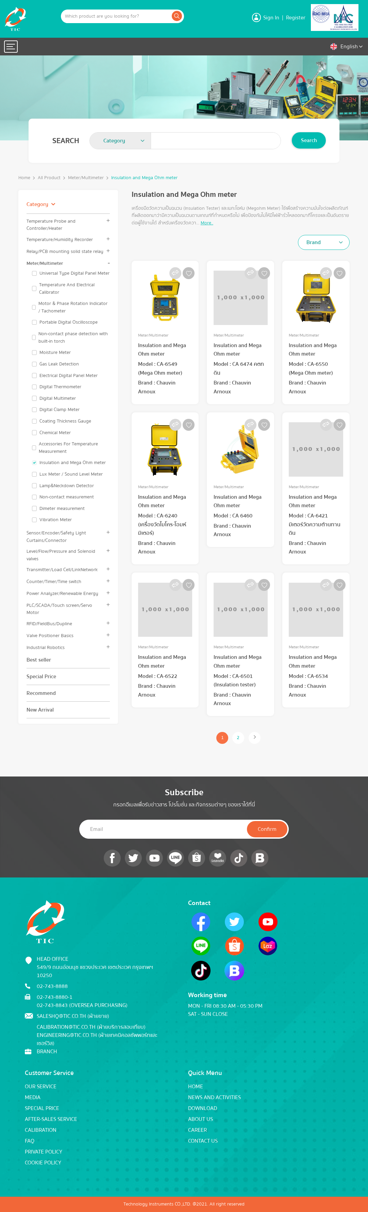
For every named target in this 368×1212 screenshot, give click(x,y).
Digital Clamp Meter (59, 409)
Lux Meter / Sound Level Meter (71, 474)
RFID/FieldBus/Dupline (49, 624)
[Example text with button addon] (115, 16)
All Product (49, 178)
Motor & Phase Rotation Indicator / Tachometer (72, 307)
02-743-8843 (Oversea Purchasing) (82, 1005)
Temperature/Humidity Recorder (60, 239)
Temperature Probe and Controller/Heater (51, 224)
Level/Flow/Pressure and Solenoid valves (61, 554)
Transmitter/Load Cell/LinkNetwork (62, 570)
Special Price (41, 676)
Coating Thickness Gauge (65, 421)
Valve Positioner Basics (50, 635)
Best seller (39, 659)
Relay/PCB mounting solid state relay (65, 251)
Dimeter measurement (62, 508)
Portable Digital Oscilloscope (68, 322)
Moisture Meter (55, 352)
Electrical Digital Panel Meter (68, 375)
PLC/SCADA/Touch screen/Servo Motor (59, 608)
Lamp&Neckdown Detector (66, 486)
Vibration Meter (55, 520)
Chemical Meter (55, 433)
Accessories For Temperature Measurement (68, 447)
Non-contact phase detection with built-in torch (73, 337)
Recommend (41, 693)
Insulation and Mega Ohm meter (144, 178)
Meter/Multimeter (86, 178)
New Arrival (40, 709)
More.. (207, 223)
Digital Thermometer (60, 387)
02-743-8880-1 (54, 997)
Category (37, 204)
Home (24, 178)
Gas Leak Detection (59, 364)
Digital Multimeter (57, 398)
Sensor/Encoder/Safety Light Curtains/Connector (56, 536)
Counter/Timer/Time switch (54, 581)
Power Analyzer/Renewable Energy (62, 593)
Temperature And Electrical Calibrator (67, 288)
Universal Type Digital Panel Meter (74, 273)
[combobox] (120, 141)
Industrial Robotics (46, 647)
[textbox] (116, 141)
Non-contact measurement (66, 497)
